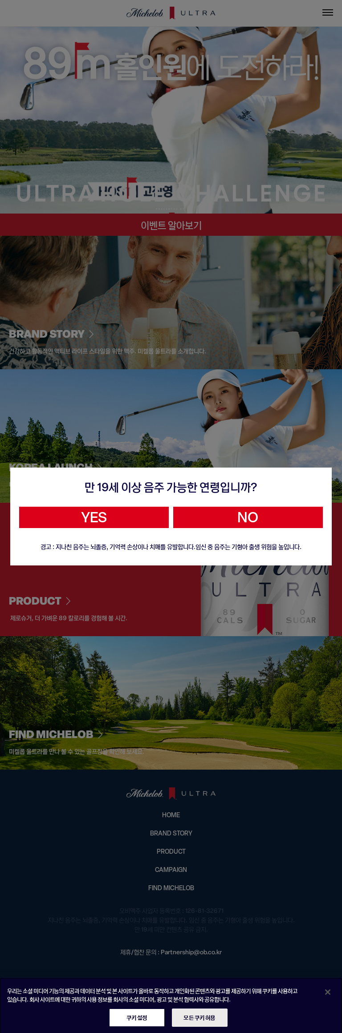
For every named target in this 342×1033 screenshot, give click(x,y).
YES (94, 517)
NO (247, 517)
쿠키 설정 (136, 1021)
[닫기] (328, 995)
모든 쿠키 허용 (199, 1021)
